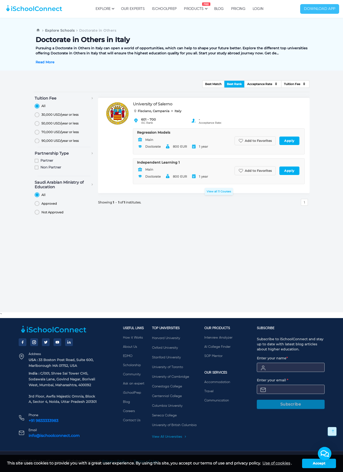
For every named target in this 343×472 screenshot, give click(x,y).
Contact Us (131, 420)
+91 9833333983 (43, 420)
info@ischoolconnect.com (54, 435)
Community (132, 374)
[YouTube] (57, 342)
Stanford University (166, 357)
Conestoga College (167, 386)
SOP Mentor (213, 356)
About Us (130, 347)
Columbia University (167, 405)
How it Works (133, 337)
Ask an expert (133, 383)
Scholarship (132, 365)
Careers (129, 411)
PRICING (238, 9)
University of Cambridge (170, 376)
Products (194, 6)
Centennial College (167, 396)
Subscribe (290, 404)
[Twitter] (46, 342)
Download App (319, 9)
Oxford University (165, 347)
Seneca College (164, 415)
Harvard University (166, 338)
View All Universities (169, 436)
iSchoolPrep (164, 9)
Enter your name (272, 358)
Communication (216, 400)
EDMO (127, 356)
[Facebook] (22, 342)
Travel (208, 391)
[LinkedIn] (69, 342)
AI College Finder (217, 347)
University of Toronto (167, 367)
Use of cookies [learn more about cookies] (276, 463)
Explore (105, 9)
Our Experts (133, 9)
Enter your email (272, 380)
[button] (324, 453)
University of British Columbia (174, 425)
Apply (289, 141)
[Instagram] (34, 342)
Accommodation (217, 382)
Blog (219, 9)
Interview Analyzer (218, 337)
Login (258, 9)
